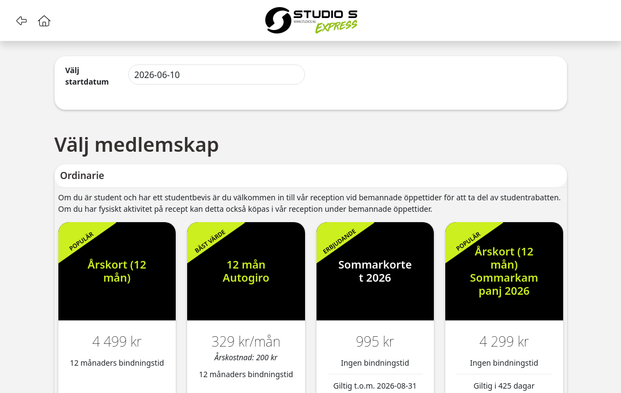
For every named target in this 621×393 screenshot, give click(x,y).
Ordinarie (82, 175)
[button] (21, 21)
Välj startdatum (87, 76)
